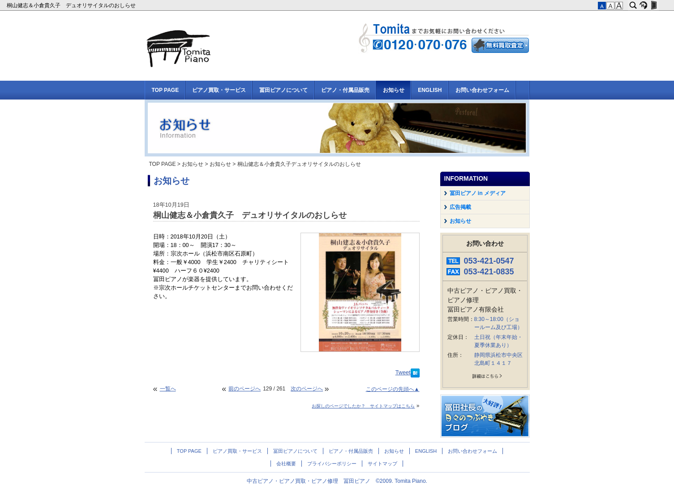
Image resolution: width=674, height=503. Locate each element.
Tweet (403, 372)
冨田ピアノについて (283, 90)
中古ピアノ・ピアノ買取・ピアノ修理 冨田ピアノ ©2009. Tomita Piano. (337, 481)
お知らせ (393, 90)
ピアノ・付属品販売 (345, 90)
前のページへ (244, 389)
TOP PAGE (165, 90)
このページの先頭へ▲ (393, 389)
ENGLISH (430, 90)
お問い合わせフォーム (482, 90)
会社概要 (286, 463)
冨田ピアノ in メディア (478, 193)
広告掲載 (460, 207)
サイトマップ (382, 463)
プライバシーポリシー (331, 463)
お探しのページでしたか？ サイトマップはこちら (363, 405)
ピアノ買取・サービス (219, 90)
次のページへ (307, 389)
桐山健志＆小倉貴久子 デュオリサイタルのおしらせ (72, 5)
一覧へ (168, 389)
